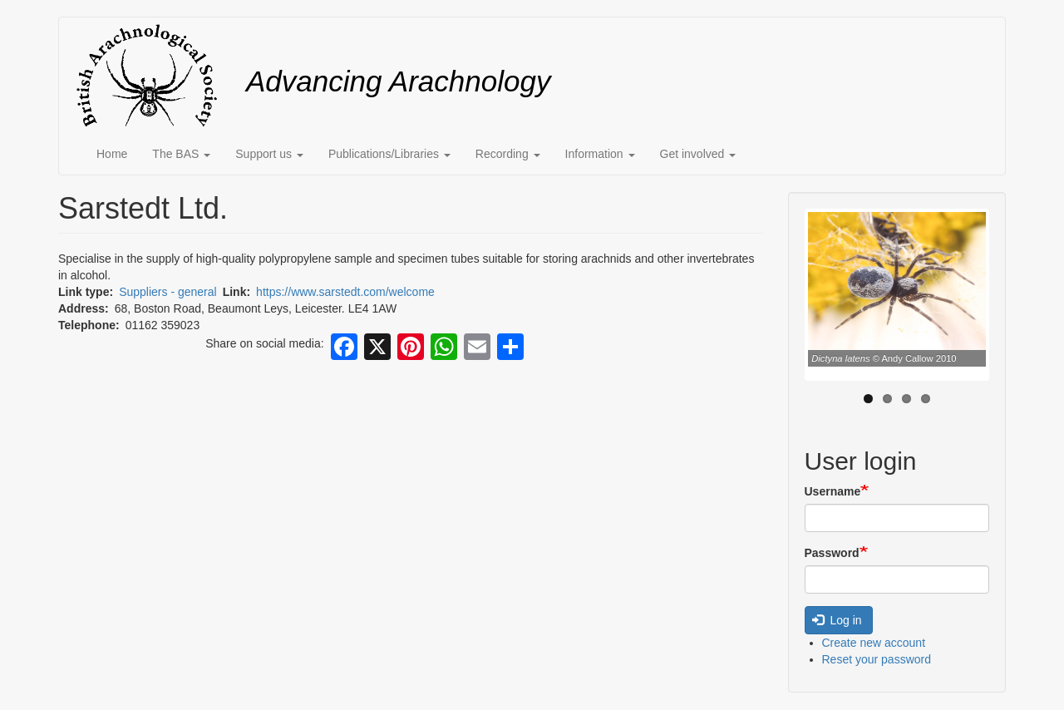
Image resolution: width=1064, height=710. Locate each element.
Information (600, 153)
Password (832, 553)
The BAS (181, 153)
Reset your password (877, 659)
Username (833, 491)
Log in (837, 620)
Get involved (698, 153)
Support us (269, 153)
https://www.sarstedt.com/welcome (345, 291)
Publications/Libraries (389, 153)
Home (111, 153)
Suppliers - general (168, 291)
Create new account (874, 642)
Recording (507, 153)
